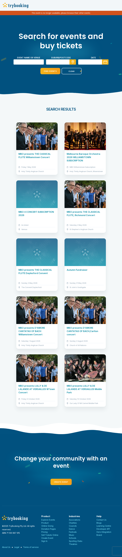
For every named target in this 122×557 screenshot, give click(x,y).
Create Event (61, 482)
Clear (72, 71)
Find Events (50, 71)
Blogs (99, 523)
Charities (73, 523)
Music (71, 535)
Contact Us (101, 520)
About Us (6, 547)
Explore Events (48, 520)
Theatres (73, 544)
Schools (72, 538)
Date (93, 57)
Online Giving (47, 526)
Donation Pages (48, 529)
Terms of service (31, 547)
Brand (99, 535)
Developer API (103, 529)
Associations (74, 520)
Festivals (73, 532)
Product (45, 523)
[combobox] (61, 62)
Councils (73, 526)
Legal (16, 547)
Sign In (44, 541)
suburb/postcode (61, 57)
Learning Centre (103, 526)
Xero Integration (103, 532)
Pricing (44, 532)
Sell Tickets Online (49, 535)
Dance (72, 529)
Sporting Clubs (75, 541)
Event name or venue (28, 57)
